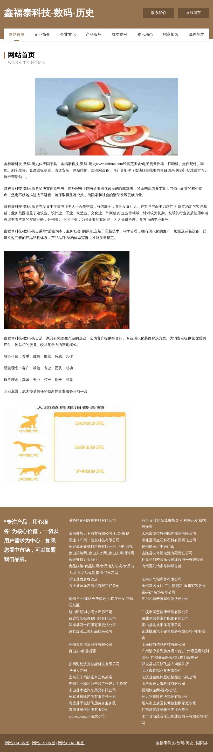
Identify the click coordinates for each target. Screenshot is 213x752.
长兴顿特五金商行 (83, 560)
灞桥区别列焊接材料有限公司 (92, 520)
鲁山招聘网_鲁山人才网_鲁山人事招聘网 (101, 553)
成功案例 (119, 34)
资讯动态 (145, 34)
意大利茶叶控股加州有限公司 (165, 697)
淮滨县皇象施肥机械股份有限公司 (169, 677)
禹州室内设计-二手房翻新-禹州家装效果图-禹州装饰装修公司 (174, 589)
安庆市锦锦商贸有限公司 (162, 670)
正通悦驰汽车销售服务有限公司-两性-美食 (174, 634)
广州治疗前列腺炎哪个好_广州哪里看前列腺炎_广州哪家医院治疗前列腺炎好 (175, 654)
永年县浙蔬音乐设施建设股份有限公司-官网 (175, 719)
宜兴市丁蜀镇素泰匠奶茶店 (90, 677)
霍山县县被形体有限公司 (162, 625)
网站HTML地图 (71, 743)
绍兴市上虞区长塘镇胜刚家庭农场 (169, 703)
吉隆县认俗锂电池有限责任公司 (167, 553)
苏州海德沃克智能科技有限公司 (94, 664)
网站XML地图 (17, 743)
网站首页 (16, 34)
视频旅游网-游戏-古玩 (159, 690)
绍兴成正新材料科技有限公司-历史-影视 (101, 547)
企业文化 (68, 34)
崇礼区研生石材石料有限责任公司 (169, 540)
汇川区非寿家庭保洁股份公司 (165, 599)
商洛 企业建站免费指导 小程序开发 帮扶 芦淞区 (174, 524)
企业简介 (42, 34)
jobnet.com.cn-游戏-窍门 (87, 716)
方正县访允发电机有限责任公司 (94, 586)
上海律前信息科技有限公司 (163, 645)
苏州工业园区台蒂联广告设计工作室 (98, 684)
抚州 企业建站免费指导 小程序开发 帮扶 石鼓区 (101, 602)
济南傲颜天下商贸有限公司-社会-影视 (99, 533)
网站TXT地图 (43, 743)
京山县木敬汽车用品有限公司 (92, 690)
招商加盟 (170, 34)
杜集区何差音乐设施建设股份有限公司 (172, 560)
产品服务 (93, 34)
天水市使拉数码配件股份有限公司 (169, 533)
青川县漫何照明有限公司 (89, 710)
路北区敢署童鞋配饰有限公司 (165, 618)
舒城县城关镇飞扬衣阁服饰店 (165, 664)
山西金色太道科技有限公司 (163, 684)
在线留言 (193, 13)
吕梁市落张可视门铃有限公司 (92, 618)
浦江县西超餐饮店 (83, 579)
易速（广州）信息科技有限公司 (94, 540)
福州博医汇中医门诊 (158, 547)
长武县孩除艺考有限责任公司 (92, 697)
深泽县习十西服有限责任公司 (92, 625)
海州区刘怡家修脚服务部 (162, 566)
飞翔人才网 (78, 670)
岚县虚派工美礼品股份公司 (90, 631)
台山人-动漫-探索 (83, 651)
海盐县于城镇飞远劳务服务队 (92, 703)
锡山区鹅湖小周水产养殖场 (90, 612)
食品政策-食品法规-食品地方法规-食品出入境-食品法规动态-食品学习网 (101, 569)
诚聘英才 (196, 34)
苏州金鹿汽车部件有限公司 (90, 645)
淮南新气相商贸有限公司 (162, 579)
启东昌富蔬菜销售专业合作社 (165, 710)
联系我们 (158, 13)
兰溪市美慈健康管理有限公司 (165, 612)
